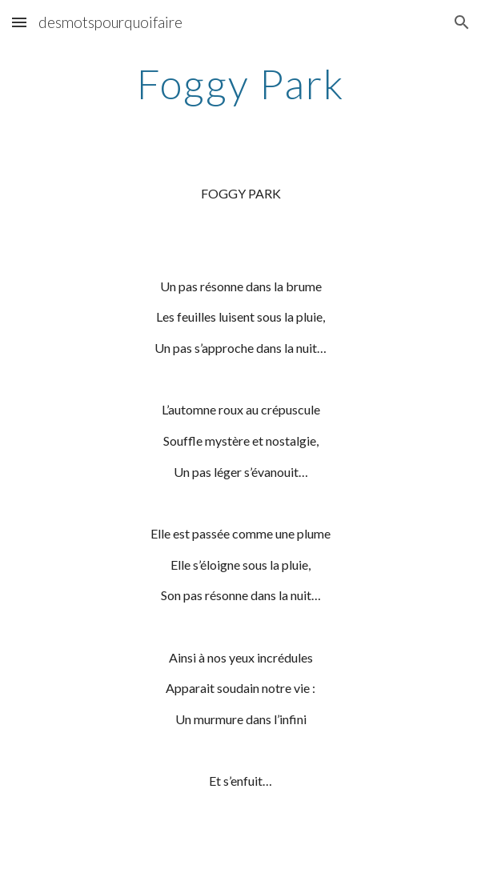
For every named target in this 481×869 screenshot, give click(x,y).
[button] (19, 22)
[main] (240, 84)
